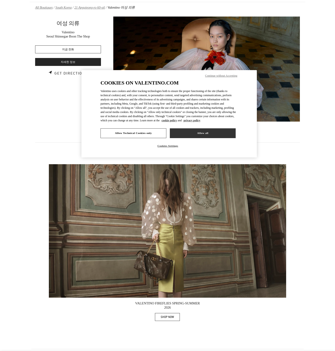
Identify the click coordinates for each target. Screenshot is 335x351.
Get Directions (71, 73)
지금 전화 (68, 49)
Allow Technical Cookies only (133, 133)
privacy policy (192, 120)
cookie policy (169, 120)
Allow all (202, 133)
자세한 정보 (68, 62)
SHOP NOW (170, 317)
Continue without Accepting (221, 75)
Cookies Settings (167, 145)
